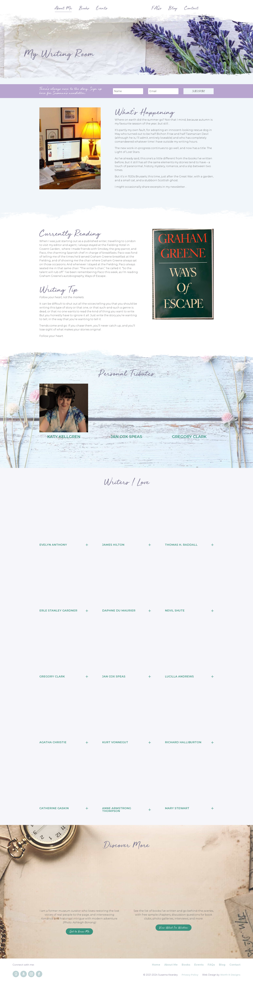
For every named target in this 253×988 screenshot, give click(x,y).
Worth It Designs (230, 977)
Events (199, 967)
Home (156, 967)
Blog (222, 967)
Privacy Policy (190, 977)
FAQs (211, 967)
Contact (234, 967)
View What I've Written (174, 928)
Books (186, 967)
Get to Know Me (79, 932)
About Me (171, 967)
